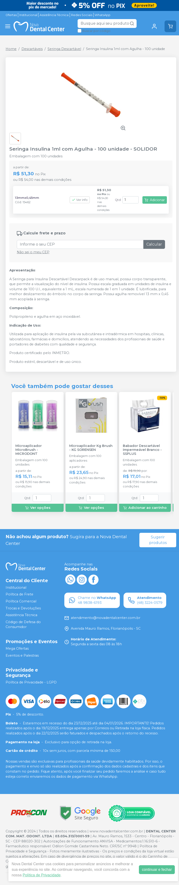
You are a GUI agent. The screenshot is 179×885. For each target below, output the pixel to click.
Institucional (28, 15)
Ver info (80, 200)
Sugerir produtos (158, 540)
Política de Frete (19, 594)
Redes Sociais (81, 15)
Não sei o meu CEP (33, 252)
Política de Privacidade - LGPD (31, 682)
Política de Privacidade (42, 875)
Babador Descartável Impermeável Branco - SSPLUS (142, 450)
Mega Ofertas (17, 648)
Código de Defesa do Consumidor (23, 624)
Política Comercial (21, 601)
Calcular (154, 244)
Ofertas (11, 15)
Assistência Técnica (54, 15)
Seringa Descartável (64, 49)
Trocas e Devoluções (23, 608)
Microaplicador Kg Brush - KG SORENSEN (91, 448)
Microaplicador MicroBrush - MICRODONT (28, 450)
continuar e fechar (157, 869)
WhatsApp (102, 15)
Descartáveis (32, 49)
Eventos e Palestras (22, 655)
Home (11, 49)
